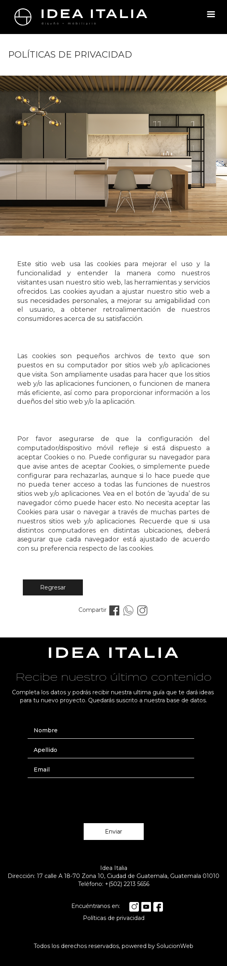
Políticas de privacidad (114, 918)
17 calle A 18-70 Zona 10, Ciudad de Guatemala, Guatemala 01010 (128, 876)
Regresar (53, 587)
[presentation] (114, 797)
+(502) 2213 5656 (127, 884)
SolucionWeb (175, 946)
